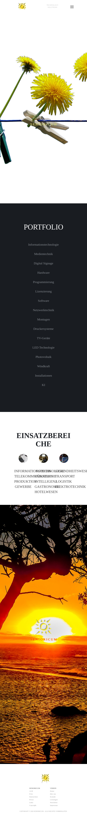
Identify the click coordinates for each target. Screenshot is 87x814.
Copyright (32, 805)
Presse (31, 800)
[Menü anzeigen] (72, 6)
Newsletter (54, 802)
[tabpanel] (52, 6)
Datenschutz (33, 797)
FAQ (31, 794)
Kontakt (53, 797)
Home (52, 791)
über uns (53, 794)
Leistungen (54, 800)
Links (31, 802)
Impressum (54, 805)
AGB (31, 791)
